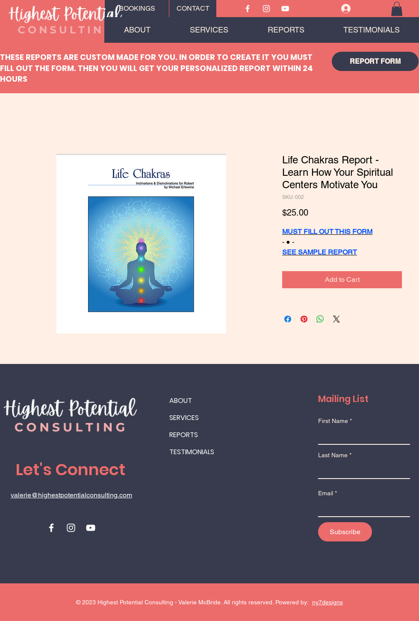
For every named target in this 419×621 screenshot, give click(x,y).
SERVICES (184, 418)
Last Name (333, 455)
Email (325, 493)
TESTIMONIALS (191, 452)
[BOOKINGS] (137, 8)
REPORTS (183, 435)
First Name (333, 421)
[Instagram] (266, 8)
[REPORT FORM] (375, 61)
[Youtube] (285, 8)
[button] (397, 9)
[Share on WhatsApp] (320, 319)
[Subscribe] (345, 531)
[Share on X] (336, 319)
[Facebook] (247, 8)
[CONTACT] (192, 8)
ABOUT (180, 400)
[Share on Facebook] (288, 319)
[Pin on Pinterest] (304, 319)
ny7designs (327, 602)
